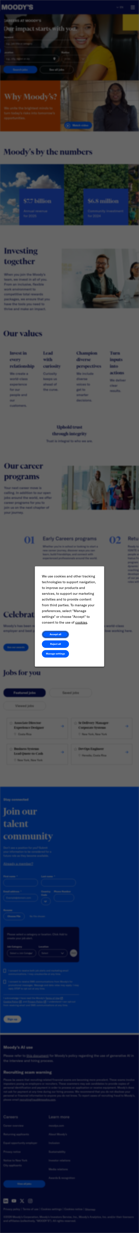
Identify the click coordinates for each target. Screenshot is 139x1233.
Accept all (55, 634)
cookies (81, 622)
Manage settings (55, 653)
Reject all (55, 644)
